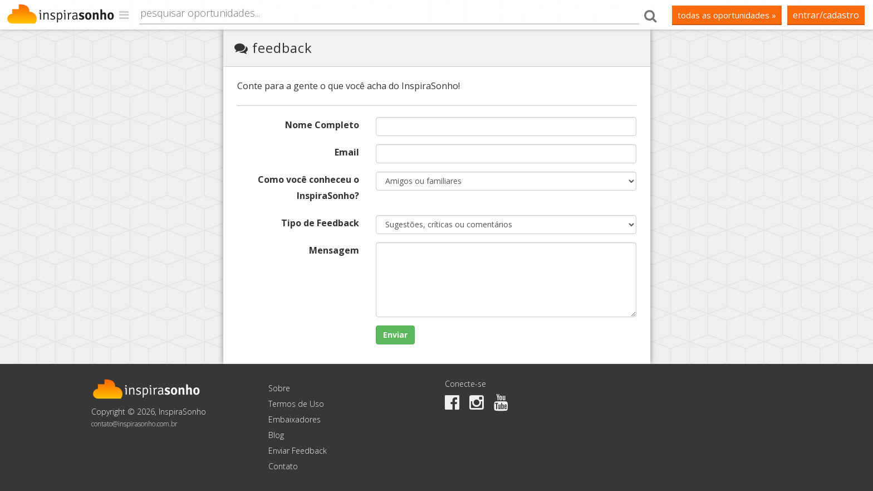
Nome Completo (322, 125)
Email (347, 152)
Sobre (279, 388)
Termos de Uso (296, 403)
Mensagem (334, 250)
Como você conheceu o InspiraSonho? (308, 187)
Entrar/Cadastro (826, 15)
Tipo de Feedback (320, 223)
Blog (276, 435)
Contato (283, 466)
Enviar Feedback (297, 450)
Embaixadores (294, 419)
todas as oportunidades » (727, 15)
